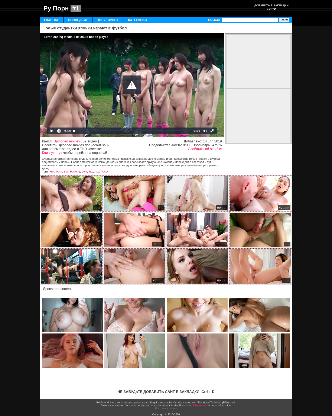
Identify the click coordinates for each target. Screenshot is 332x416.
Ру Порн (62, 8)
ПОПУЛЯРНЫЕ (108, 20)
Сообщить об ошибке (205, 149)
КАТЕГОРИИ (137, 20)
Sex (66, 171)
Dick (84, 171)
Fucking (75, 171)
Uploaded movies (66, 141)
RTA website (200, 405)
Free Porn (55, 171)
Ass (97, 171)
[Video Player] (132, 85)
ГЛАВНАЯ (51, 20)
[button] (132, 84)
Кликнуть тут (52, 153)
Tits (91, 171)
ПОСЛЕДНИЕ (78, 20)
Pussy (104, 171)
